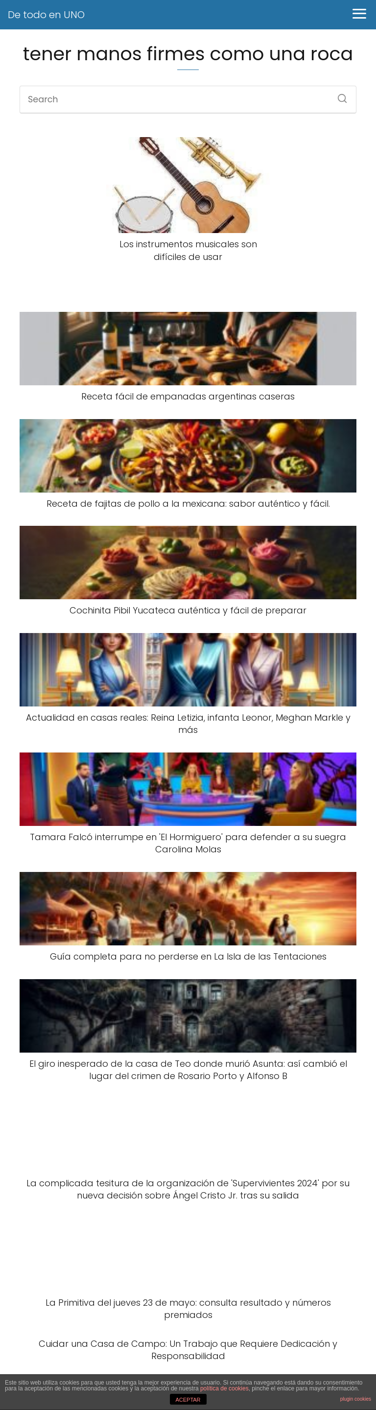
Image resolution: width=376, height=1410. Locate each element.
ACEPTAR (187, 1400)
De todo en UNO (46, 15)
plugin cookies (355, 1399)
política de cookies (224, 1388)
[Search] (339, 95)
